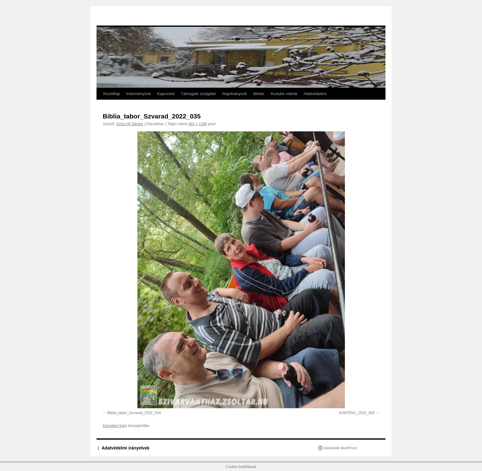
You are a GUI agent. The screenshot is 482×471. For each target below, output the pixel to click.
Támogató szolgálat (198, 93)
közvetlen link (114, 426)
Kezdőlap (111, 93)
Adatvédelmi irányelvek (126, 447)
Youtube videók (283, 93)
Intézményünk (138, 93)
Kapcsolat (166, 93)
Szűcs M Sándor (129, 124)
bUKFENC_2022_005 (357, 413)
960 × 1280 (197, 124)
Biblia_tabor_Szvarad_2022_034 (134, 413)
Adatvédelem (315, 93)
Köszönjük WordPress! (340, 448)
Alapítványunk (234, 93)
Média (258, 93)
